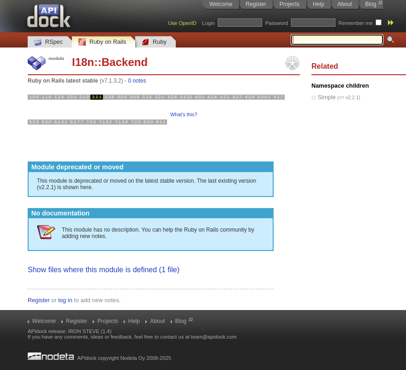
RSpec (48, 42)
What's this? (183, 114)
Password (276, 23)
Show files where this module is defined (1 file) (103, 270)
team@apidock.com (214, 337)
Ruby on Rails (102, 42)
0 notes (137, 81)
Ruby (154, 42)
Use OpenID (182, 23)
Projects (289, 4)
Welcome (221, 4)
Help (318, 4)
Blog (370, 4)
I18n (83, 62)
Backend (125, 62)
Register (255, 4)
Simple (327, 97)
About (344, 4)
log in (65, 300)
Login (208, 23)
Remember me (356, 23)
